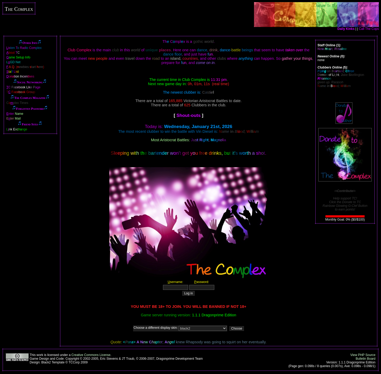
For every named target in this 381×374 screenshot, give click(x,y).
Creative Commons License (90, 355)
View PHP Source (362, 355)
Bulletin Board (365, 359)
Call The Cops (369, 29)
